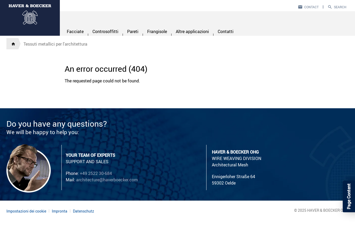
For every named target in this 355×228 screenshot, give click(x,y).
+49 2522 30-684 (96, 173)
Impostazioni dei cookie (26, 211)
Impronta (59, 211)
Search (340, 7)
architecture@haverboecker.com (107, 180)
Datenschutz (83, 211)
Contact (311, 7)
